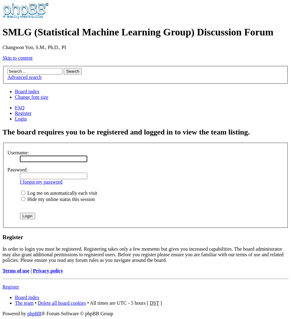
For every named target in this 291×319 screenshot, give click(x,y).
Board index (27, 91)
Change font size (31, 97)
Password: (17, 169)
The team (24, 303)
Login (21, 118)
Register (23, 113)
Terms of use (16, 270)
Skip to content (17, 58)
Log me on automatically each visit (59, 193)
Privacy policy (48, 270)
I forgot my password (41, 182)
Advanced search (24, 77)
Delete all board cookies (62, 303)
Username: (18, 152)
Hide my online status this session (58, 199)
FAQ (20, 107)
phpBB (34, 313)
